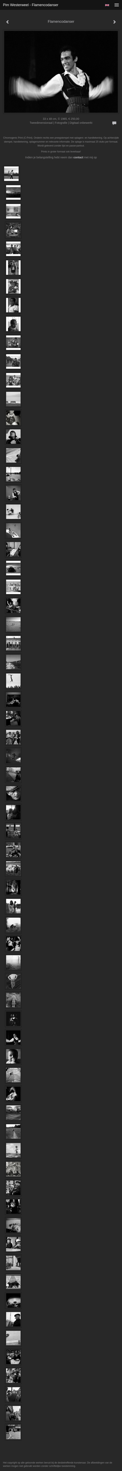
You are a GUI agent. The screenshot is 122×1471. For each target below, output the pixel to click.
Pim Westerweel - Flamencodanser (30, 5)
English (107, 5)
